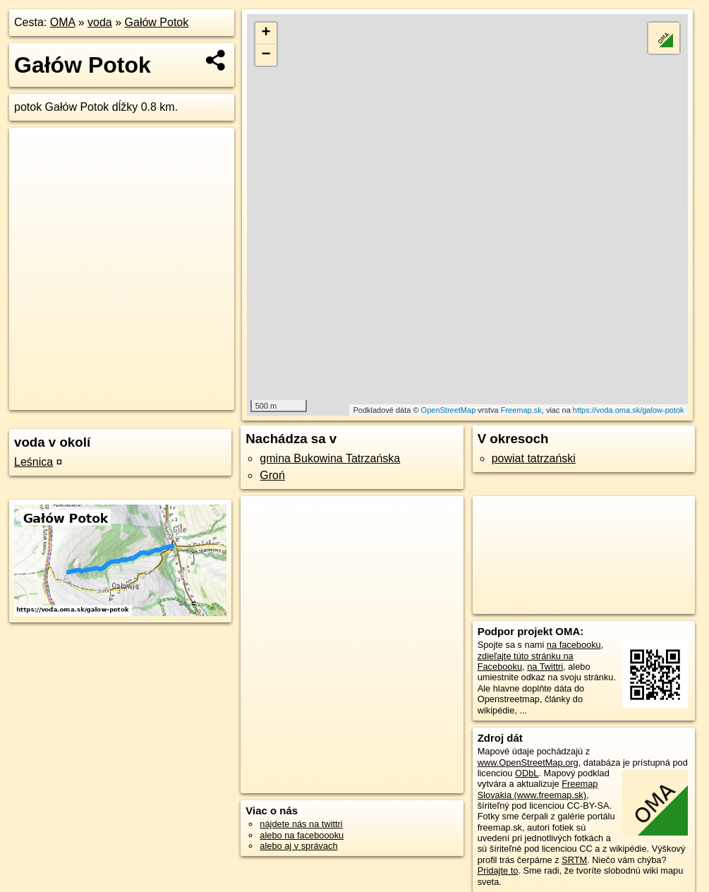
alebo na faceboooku (302, 835)
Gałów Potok (157, 22)
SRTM (574, 860)
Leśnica (33, 462)
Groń (272, 475)
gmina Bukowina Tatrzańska (330, 458)
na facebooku (574, 644)
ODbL (526, 773)
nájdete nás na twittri (301, 824)
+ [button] (266, 33)
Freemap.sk (521, 410)
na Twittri (545, 666)
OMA (62, 22)
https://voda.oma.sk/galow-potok (628, 410)
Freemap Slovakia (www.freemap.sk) (538, 789)
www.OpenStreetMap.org (528, 762)
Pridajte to (498, 870)
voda (99, 22)
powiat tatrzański (534, 458)
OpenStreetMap (448, 410)
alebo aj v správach (298, 845)
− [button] (266, 55)
